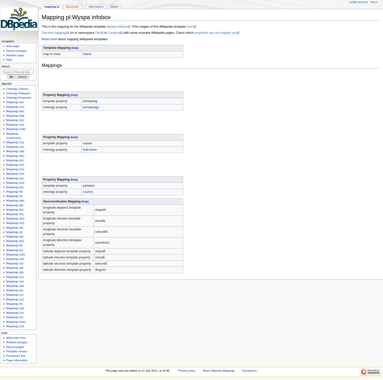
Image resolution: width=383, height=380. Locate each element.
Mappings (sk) (15, 285)
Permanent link (15, 355)
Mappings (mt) (15, 258)
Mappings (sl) (14, 290)
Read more (49, 39)
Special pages (15, 346)
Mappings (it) (14, 232)
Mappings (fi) (14, 191)
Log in (374, 1)
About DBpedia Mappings (219, 370)
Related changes (16, 342)
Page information (17, 360)
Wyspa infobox (117, 26)
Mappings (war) (16, 321)
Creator (113, 33)
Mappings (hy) (15, 222)
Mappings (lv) (14, 250)
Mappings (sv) (15, 299)
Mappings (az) (15, 106)
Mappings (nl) (14, 263)
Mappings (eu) (15, 182)
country (88, 192)
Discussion (72, 6)
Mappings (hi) (14, 209)
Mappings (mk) (15, 254)
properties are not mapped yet (215, 33)
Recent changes (16, 50)
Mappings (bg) (15, 115)
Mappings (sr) (14, 294)
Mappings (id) (14, 227)
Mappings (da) (15, 151)
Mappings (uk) (15, 308)
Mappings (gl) (14, 205)
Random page (15, 55)
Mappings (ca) (15, 124)
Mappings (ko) (15, 240)
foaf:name (90, 149)
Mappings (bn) (15, 120)
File (97, 33)
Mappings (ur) (15, 312)
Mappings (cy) (15, 146)
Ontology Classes (17, 88)
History (114, 6)
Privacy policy (186, 370)
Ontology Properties (18, 97)
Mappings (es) (15, 173)
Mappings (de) (15, 155)
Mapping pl (51, 6)
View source (96, 6)
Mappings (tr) (14, 303)
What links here (16, 337)
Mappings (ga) (15, 200)
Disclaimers (249, 370)
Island (87, 54)
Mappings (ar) (15, 102)
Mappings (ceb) (16, 128)
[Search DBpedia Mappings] (18, 72)
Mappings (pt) (14, 272)
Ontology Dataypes (18, 93)
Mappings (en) (15, 164)
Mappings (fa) (14, 187)
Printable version (16, 351)
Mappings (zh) (15, 326)
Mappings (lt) (14, 245)
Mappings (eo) (15, 169)
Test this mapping (54, 33)
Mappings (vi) (14, 317)
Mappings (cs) (15, 142)
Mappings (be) (15, 111)
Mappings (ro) (15, 281)
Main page (12, 46)
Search (5, 66)
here (190, 26)
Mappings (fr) (14, 196)
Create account (358, 1)
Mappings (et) (14, 178)
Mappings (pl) (14, 267)
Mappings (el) (14, 160)
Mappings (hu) (15, 218)
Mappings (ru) (15, 276)
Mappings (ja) (14, 236)
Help (9, 59)
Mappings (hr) (15, 214)
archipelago (91, 107)
